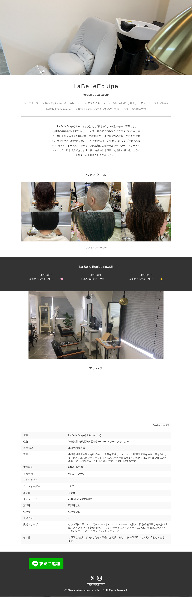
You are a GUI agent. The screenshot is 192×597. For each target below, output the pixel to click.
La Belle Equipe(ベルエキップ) (88, 591)
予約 (125, 109)
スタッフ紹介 (161, 103)
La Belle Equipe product (58, 109)
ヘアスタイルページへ (96, 248)
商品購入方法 (139, 109)
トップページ (31, 103)
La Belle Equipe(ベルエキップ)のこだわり (97, 109)
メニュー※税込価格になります (120, 103)
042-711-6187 (96, 585)
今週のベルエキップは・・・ (96, 277)
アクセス (145, 103)
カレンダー (76, 103)
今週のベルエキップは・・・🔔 (146, 277)
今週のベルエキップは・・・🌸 (46, 277)
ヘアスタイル (92, 103)
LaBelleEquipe (96, 86)
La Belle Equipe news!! (54, 103)
